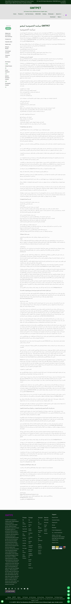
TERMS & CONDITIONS (30, 555)
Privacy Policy (29, 560)
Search (8, 28)
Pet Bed (24, 545)
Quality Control (29, 529)
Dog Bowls (25, 531)
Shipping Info (54, 522)
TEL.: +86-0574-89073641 (57, 532)
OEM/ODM (38, 14)
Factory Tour (29, 525)
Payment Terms (55, 542)
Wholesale (50, 14)
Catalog (44, 14)
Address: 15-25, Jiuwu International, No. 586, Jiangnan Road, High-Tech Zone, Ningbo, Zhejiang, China (58, 538)
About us (30, 522)
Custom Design (45, 530)
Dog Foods (25, 529)
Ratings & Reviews (7, 47)
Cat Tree (24, 538)
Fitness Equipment (7, 71)
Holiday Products (8, 66)
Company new (8, 39)
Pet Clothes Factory (58, 597)
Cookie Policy (29, 564)
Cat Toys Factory (40, 597)
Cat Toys (24, 540)
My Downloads (40, 540)
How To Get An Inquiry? (39, 552)
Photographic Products (8, 84)
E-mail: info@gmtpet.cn (56, 530)
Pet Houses (24, 551)
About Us (58, 14)
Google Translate (10, 591)
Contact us (30, 567)
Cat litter (24, 543)
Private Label (45, 526)
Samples (46, 533)
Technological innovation (8, 52)
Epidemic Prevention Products (7, 78)
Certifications (30, 534)
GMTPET (35, 8)
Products (20, 14)
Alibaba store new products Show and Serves (8, 35)
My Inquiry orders (40, 531)
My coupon (39, 535)
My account (39, 523)
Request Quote (55, 517)
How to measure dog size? (40, 546)
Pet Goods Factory (49, 597)
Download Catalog (55, 520)
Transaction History (7, 56)
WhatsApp (54, 527)
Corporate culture (8, 41)
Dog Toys (24, 526)
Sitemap (9, 597)
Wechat (53, 525)
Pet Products (7, 61)
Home (14, 14)
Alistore (18, 597)
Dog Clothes (24, 523)
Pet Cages (25, 548)
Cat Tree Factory (29, 14)
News (59, 16)
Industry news (8, 44)
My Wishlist (39, 527)
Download (52, 16)
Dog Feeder (24, 535)
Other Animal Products (24, 556)
